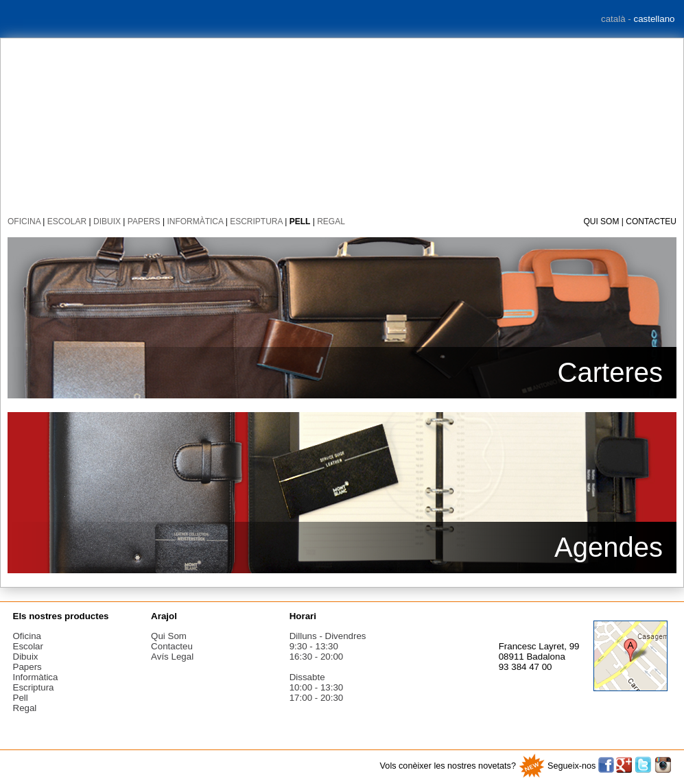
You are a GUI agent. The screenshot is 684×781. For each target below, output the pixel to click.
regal (331, 221)
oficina (24, 221)
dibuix (107, 221)
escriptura (256, 221)
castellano (653, 19)
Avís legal (172, 656)
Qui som (601, 221)
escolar (66, 221)
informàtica (195, 221)
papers (144, 221)
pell (300, 221)
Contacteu (651, 221)
